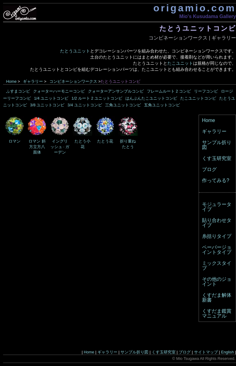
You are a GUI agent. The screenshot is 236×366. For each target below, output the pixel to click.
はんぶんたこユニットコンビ (151, 98)
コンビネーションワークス (178, 37)
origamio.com (194, 7)
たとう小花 (82, 141)
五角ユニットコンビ (162, 105)
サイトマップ (206, 352)
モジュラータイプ (216, 207)
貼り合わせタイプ (216, 223)
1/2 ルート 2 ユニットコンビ (96, 98)
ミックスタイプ (216, 266)
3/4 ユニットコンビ (84, 105)
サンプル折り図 (216, 145)
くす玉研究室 (216, 158)
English (227, 352)
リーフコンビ (206, 91)
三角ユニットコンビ (123, 105)
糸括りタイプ (216, 236)
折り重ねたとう (128, 141)
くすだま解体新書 (216, 297)
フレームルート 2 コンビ (169, 91)
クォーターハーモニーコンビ (59, 91)
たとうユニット (75, 50)
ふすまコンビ (18, 91)
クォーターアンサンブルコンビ (116, 91)
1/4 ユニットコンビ (51, 98)
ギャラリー (223, 37)
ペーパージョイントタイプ (216, 250)
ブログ (209, 169)
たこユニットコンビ (198, 98)
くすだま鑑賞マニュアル (216, 313)
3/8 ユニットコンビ (47, 105)
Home (11, 81)
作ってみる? (215, 180)
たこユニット (180, 63)
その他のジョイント (216, 281)
